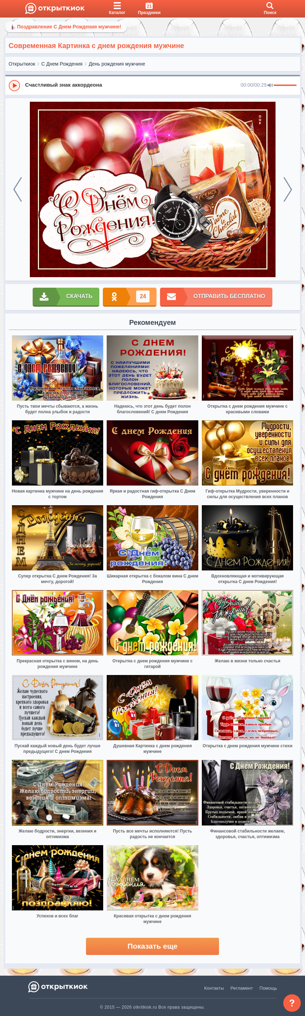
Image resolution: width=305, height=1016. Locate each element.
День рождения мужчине (117, 64)
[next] (287, 189)
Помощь (268, 988)
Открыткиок (22, 64)
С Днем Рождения (61, 64)
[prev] (17, 189)
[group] (152, 85)
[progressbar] (285, 85)
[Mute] (270, 85)
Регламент (242, 988)
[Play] (14, 85)
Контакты (214, 988)
